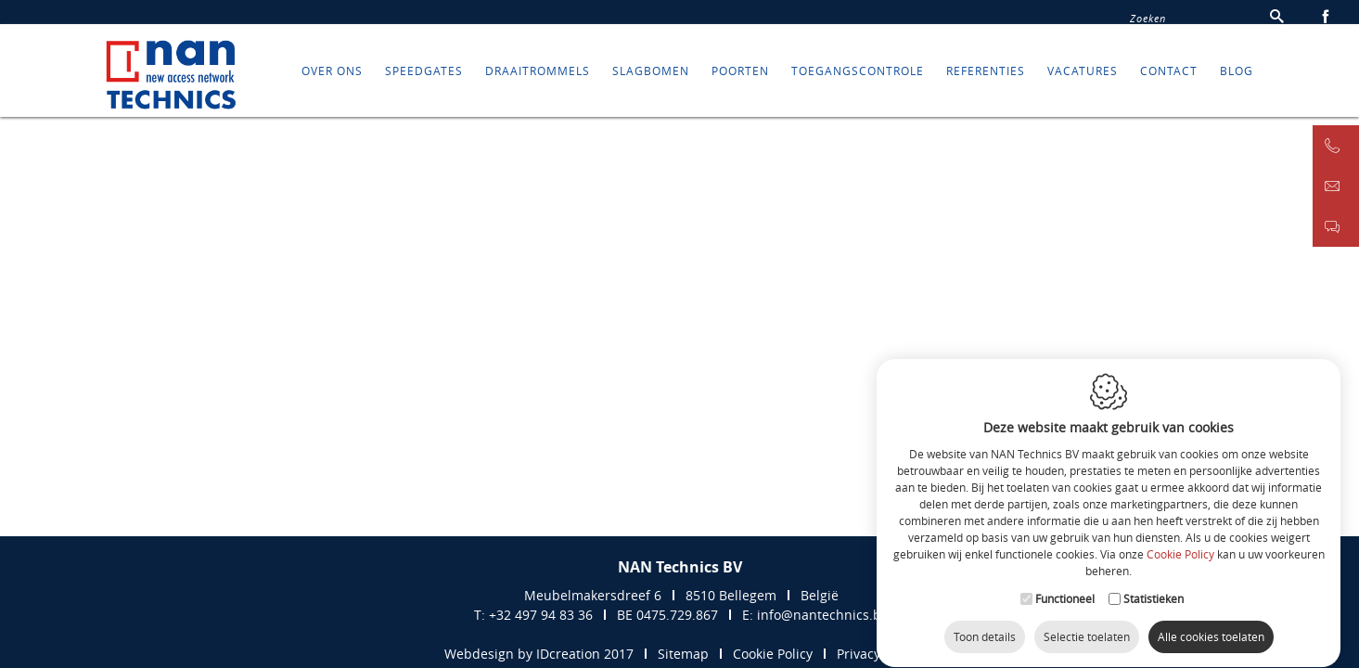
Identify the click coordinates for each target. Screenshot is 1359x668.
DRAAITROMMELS (537, 78)
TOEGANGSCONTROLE (857, 78)
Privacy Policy (878, 653)
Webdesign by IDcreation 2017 (539, 653)
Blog (1236, 78)
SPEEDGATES (424, 78)
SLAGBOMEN (650, 78)
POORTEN (740, 78)
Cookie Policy (1180, 536)
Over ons (332, 78)
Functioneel (1065, 580)
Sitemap (683, 653)
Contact (1169, 78)
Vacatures (1082, 78)
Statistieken (1153, 580)
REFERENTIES (985, 78)
